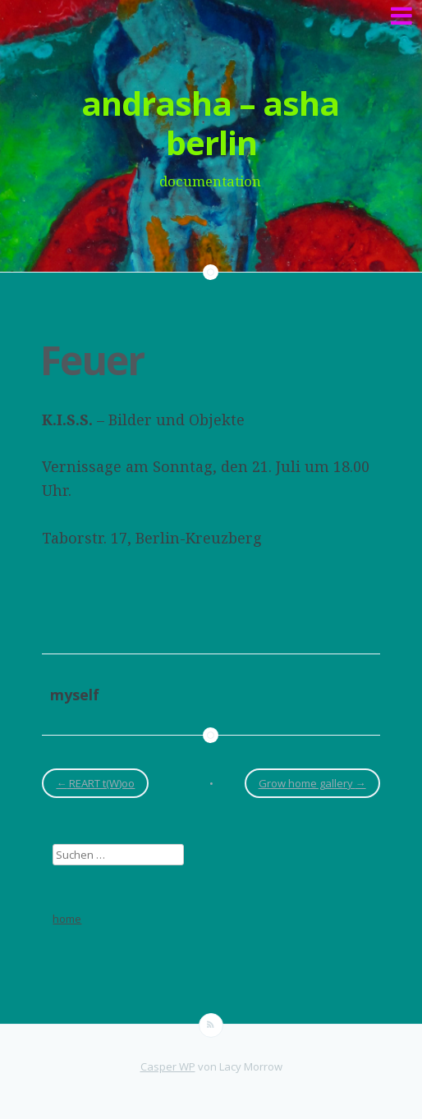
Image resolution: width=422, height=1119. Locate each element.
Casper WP (167, 1066)
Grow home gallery (312, 783)
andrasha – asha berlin (210, 122)
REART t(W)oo (95, 783)
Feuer (92, 360)
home (67, 918)
